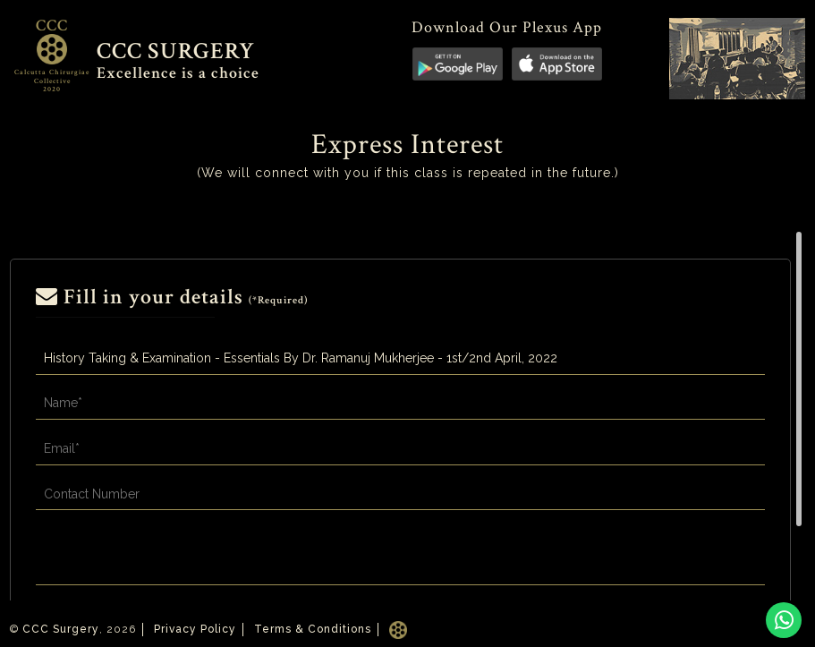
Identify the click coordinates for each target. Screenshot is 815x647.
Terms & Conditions (312, 629)
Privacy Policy (195, 629)
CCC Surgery (60, 629)
